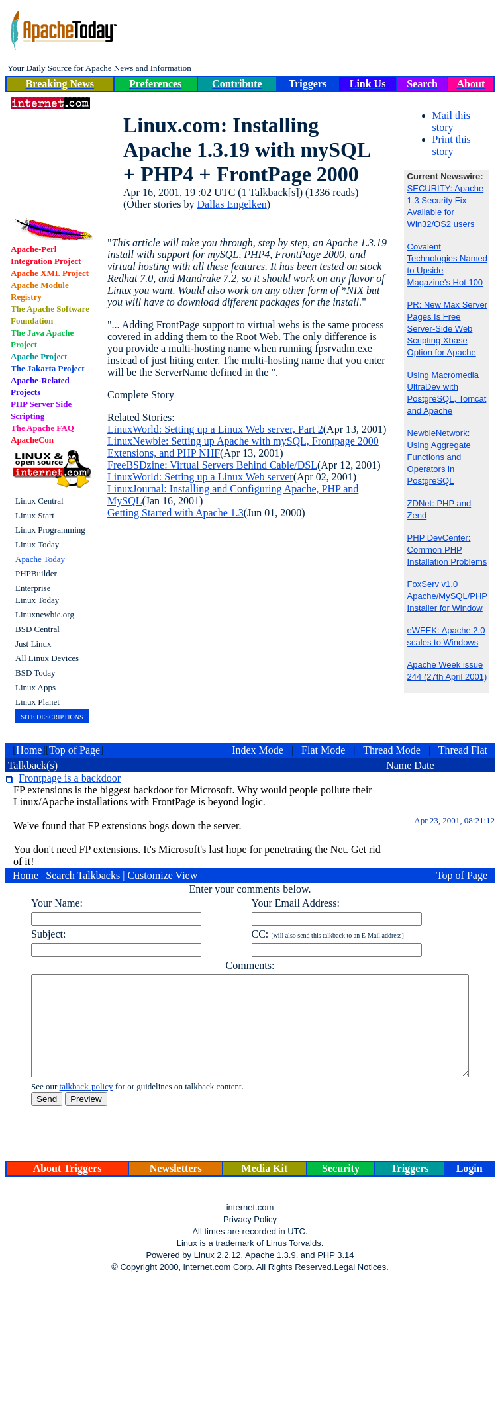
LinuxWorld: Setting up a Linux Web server (200, 476)
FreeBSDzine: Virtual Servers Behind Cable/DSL (212, 465)
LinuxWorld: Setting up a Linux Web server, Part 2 (215, 429)
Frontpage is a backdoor (70, 778)
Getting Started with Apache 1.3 (175, 512)
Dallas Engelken (232, 204)
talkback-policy (62, 1106)
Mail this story (451, 121)
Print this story (451, 145)
